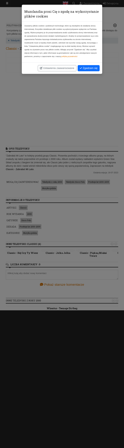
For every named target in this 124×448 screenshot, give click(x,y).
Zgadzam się (89, 68)
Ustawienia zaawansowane (57, 68)
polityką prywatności (69, 56)
